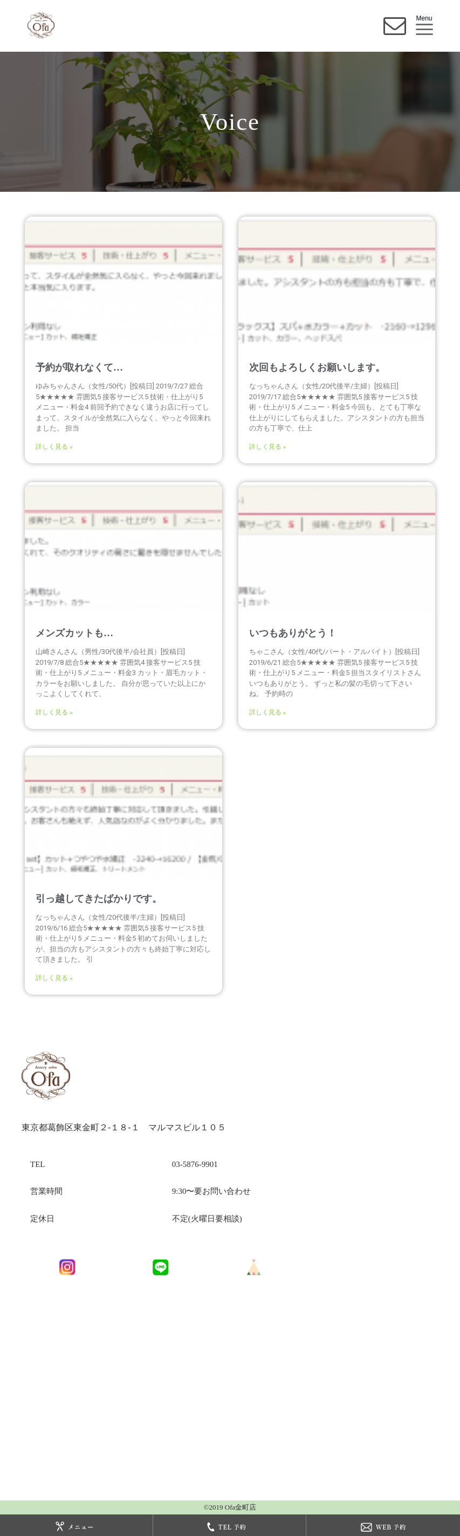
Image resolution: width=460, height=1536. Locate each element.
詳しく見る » (54, 446)
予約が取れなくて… (79, 367)
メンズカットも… (74, 633)
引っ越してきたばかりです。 (99, 898)
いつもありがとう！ (293, 633)
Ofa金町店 (240, 1507)
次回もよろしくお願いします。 (317, 367)
